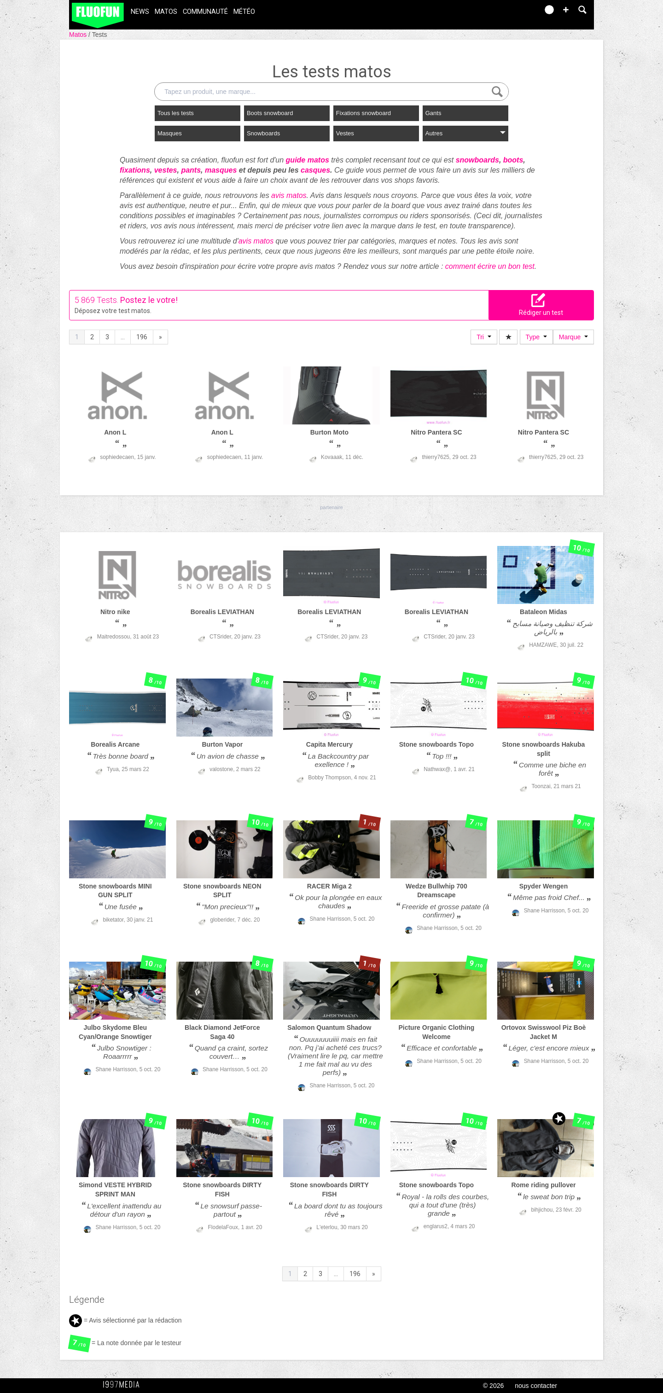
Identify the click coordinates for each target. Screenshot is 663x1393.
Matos (166, 12)
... (123, 337)
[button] (566, 10)
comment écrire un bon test (490, 266)
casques (315, 170)
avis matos (288, 195)
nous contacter (536, 1385)
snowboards (477, 160)
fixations (135, 170)
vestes (165, 170)
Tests (99, 34)
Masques (169, 133)
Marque (573, 337)
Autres (465, 133)
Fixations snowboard (363, 113)
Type (536, 337)
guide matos (307, 160)
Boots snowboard (270, 113)
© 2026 (493, 1385)
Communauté (205, 12)
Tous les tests (175, 113)
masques (221, 170)
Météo (244, 12)
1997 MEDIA (123, 1384)
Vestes (345, 133)
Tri (484, 337)
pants (191, 170)
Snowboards (263, 133)
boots (513, 160)
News (140, 12)
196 (141, 337)
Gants (433, 113)
